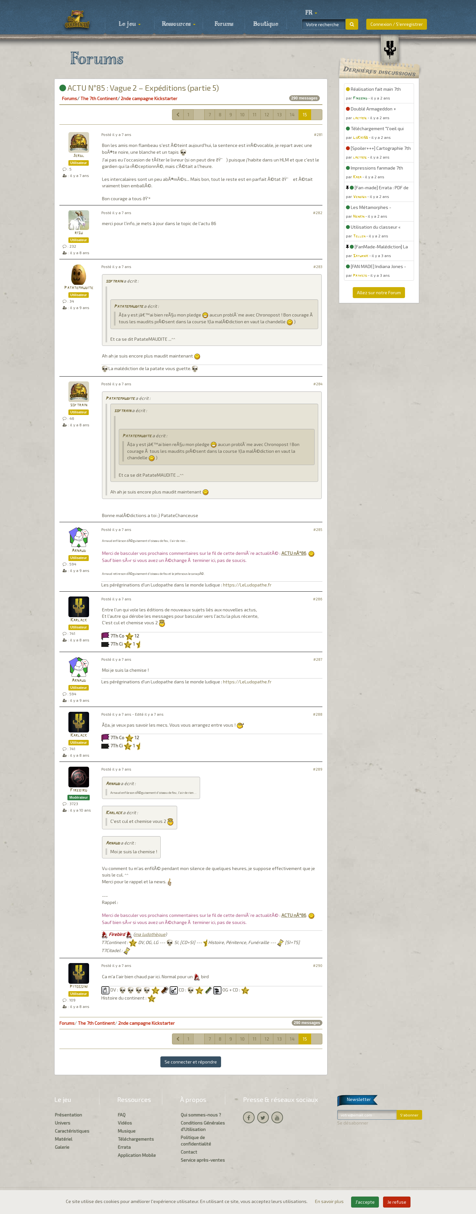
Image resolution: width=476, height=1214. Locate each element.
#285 (317, 529)
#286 (317, 599)
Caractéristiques (72, 1131)
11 (255, 114)
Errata (124, 1147)
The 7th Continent (98, 98)
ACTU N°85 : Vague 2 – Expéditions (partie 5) (139, 87)
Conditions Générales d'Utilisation (203, 1126)
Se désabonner (352, 1123)
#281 (318, 134)
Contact (189, 1152)
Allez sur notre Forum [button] (379, 292)
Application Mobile (137, 1155)
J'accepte (365, 1202)
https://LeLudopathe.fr (247, 584)
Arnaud (79, 550)
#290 (317, 965)
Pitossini (79, 986)
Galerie (62, 1147)
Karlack (78, 620)
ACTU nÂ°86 (293, 553)
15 (305, 114)
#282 (317, 213)
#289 (317, 769)
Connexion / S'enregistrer (396, 24)
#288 (317, 714)
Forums (224, 24)
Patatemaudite (78, 287)
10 (242, 114)
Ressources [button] (179, 24)
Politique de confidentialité (196, 1141)
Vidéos (125, 1123)
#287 (317, 659)
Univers (62, 1123)
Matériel (63, 1139)
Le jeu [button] (130, 24)
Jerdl (78, 155)
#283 (317, 267)
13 (279, 114)
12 (267, 114)
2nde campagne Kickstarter (149, 98)
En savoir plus (330, 1201)
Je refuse (396, 1202)
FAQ (122, 1114)
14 (292, 114)
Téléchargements (136, 1139)
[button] (311, 13)
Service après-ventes (203, 1160)
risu (79, 233)
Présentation (68, 1114)
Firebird (78, 790)
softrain (114, 281)
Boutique (265, 24)
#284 (317, 384)
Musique (127, 1131)
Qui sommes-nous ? (201, 1114)
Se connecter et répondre (191, 1061)
